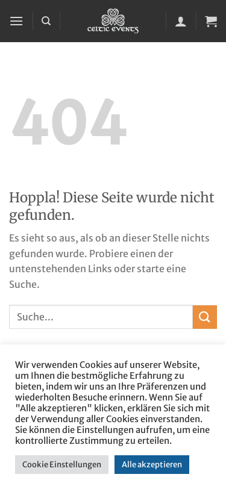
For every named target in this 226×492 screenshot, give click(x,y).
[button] (16, 21)
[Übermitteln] (205, 317)
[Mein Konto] (181, 21)
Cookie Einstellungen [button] (61, 464)
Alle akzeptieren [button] (152, 464)
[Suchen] (46, 21)
